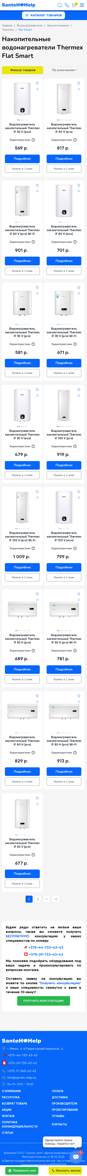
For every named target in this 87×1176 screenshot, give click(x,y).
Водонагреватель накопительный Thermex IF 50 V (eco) (22, 128)
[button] (18, 120)
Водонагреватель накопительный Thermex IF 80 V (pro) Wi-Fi (22, 229)
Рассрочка (10, 1094)
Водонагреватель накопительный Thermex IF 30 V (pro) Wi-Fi (64, 331)
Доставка (59, 1094)
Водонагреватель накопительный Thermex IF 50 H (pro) (22, 636)
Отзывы (58, 1112)
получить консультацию (43, 997)
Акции (6, 1106)
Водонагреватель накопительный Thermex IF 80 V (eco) (64, 229)
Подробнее (22, 159)
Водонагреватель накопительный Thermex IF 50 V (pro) (22, 839)
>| (55, 895)
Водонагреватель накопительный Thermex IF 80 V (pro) (64, 128)
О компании (11, 1087)
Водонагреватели (30, 25)
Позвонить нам (22, 1170)
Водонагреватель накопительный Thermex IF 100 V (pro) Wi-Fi (22, 534)
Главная (7, 25)
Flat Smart (25, 30)
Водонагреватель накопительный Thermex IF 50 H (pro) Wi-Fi (64, 636)
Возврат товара (14, 1100)
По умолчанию (63, 70)
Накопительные (58, 25)
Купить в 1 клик (22, 168)
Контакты (59, 1121)
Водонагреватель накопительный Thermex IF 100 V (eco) (64, 534)
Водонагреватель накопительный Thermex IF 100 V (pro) (64, 433)
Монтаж (8, 1112)
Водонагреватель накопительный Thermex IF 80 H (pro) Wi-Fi (64, 738)
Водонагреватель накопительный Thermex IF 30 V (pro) (22, 331)
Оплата (57, 1087)
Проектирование (64, 1106)
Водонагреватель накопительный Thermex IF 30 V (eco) (22, 433)
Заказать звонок (66, 1170)
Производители (64, 1100)
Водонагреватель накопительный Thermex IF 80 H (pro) (22, 738)
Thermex (8, 30)
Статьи (7, 1129)
